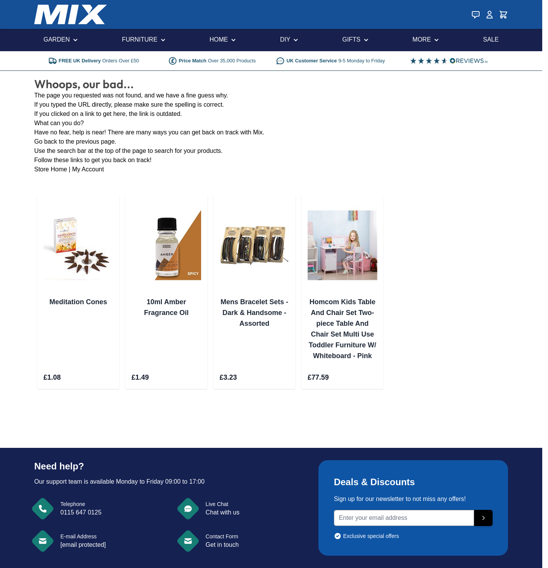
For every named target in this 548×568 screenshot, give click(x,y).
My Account (88, 169)
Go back (45, 141)
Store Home (50, 169)
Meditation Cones (78, 302)
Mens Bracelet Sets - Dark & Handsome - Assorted (254, 312)
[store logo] (70, 14)
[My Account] (489, 14)
